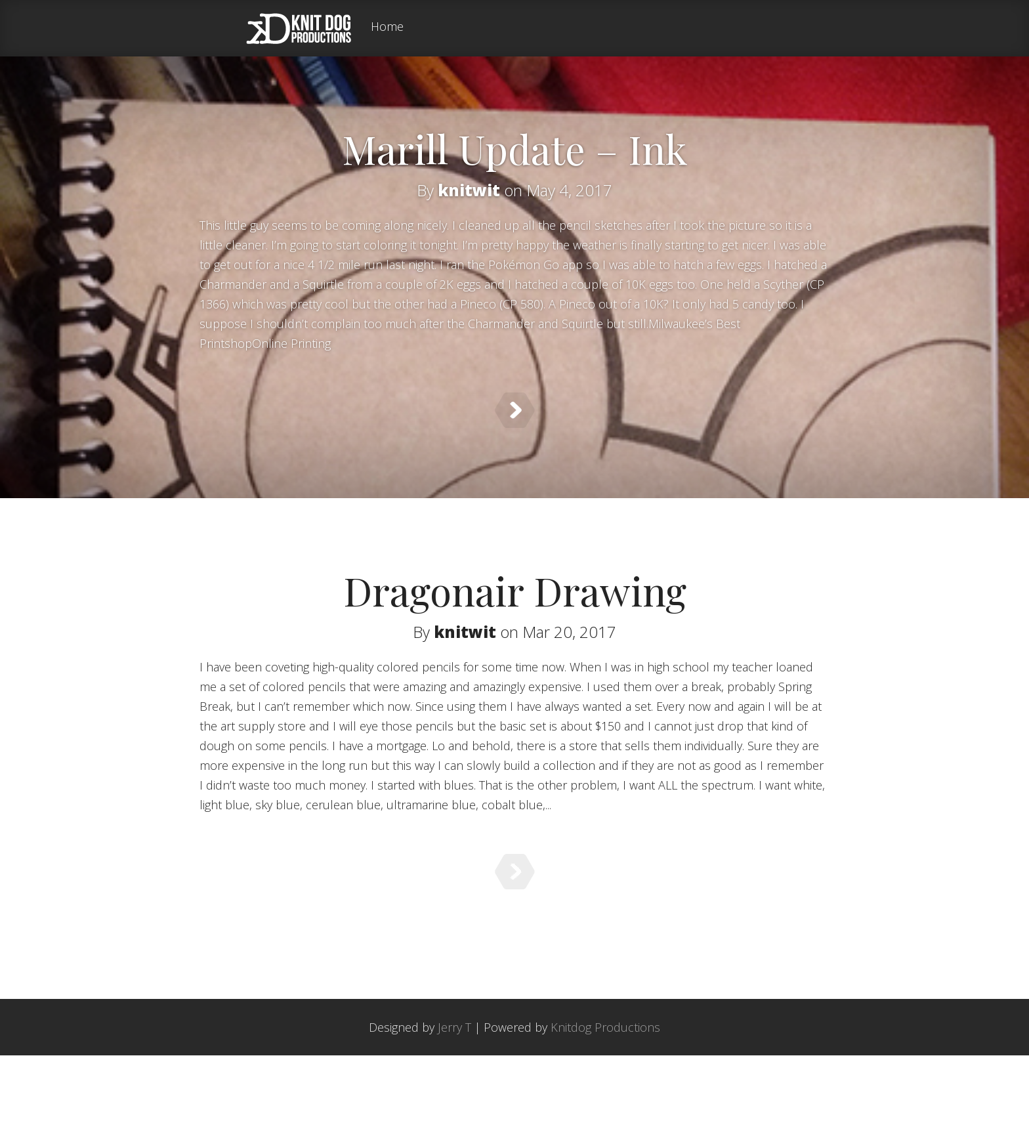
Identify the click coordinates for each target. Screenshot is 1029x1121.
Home (387, 27)
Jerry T (454, 1093)
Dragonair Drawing (514, 614)
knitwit (469, 190)
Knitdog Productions (605, 1093)
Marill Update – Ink (515, 148)
